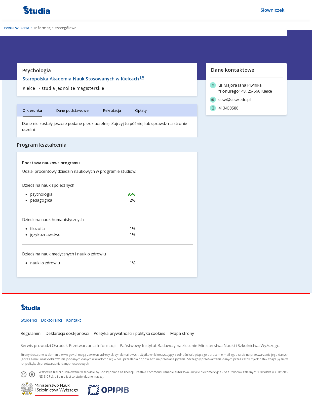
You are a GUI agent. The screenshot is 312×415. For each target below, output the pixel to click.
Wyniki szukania (16, 28)
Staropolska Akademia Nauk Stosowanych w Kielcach (83, 79)
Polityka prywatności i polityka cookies (129, 333)
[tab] (32, 110)
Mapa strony (182, 333)
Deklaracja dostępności (67, 333)
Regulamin (30, 333)
